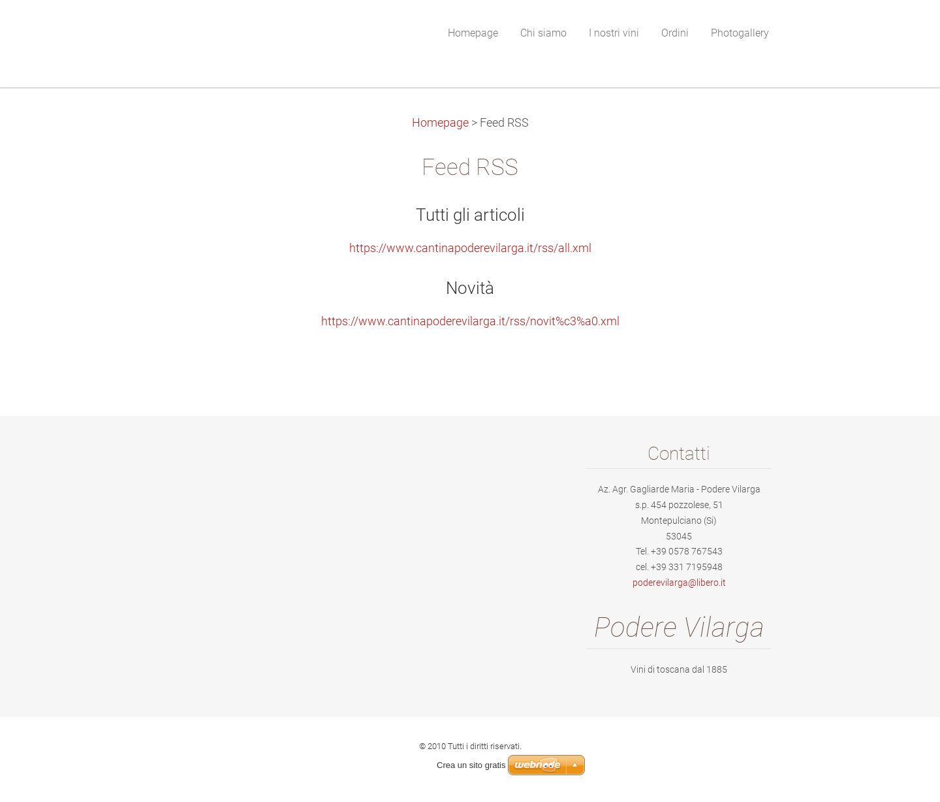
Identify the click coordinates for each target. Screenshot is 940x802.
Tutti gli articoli (470, 215)
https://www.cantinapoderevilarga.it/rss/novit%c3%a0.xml (470, 321)
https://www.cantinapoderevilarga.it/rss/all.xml (470, 248)
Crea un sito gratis (471, 765)
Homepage (440, 122)
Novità (470, 288)
